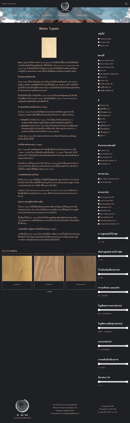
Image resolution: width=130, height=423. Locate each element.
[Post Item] (17, 268)
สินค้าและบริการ (63, 15)
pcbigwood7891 (68, 410)
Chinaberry (49, 284)
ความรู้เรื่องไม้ (46, 15)
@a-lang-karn (72, 404)
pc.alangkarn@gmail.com (70, 413)
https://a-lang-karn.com (68, 407)
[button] (46, 292)
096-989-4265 (26, 418)
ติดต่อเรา (116, 15)
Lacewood (17, 284)
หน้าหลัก (14, 15)
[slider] (99, 238)
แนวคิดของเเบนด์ (28, 15)
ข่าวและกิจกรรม (100, 15)
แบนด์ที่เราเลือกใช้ (82, 15)
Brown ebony (81, 284)
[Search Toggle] (126, 3)
